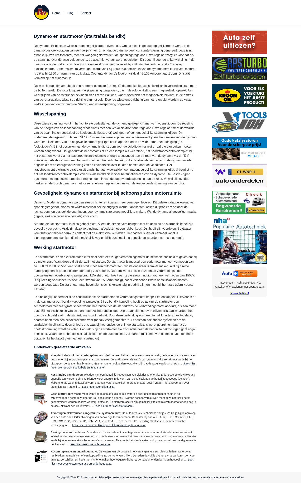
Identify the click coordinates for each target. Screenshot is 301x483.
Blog (70, 13)
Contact (85, 13)
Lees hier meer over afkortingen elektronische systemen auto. (109, 425)
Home (56, 13)
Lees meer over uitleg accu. (98, 386)
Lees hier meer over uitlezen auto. (90, 444)
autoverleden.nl (239, 293)
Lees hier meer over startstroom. (113, 405)
